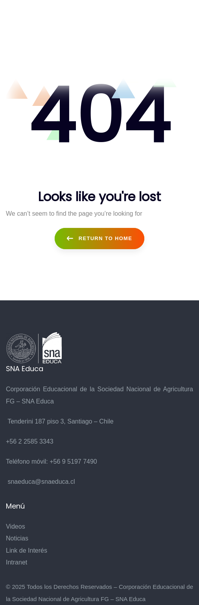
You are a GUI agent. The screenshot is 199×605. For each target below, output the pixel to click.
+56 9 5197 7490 (73, 461)
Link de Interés (26, 550)
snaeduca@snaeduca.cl (41, 481)
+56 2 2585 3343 (29, 441)
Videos (15, 526)
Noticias (17, 538)
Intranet (16, 562)
